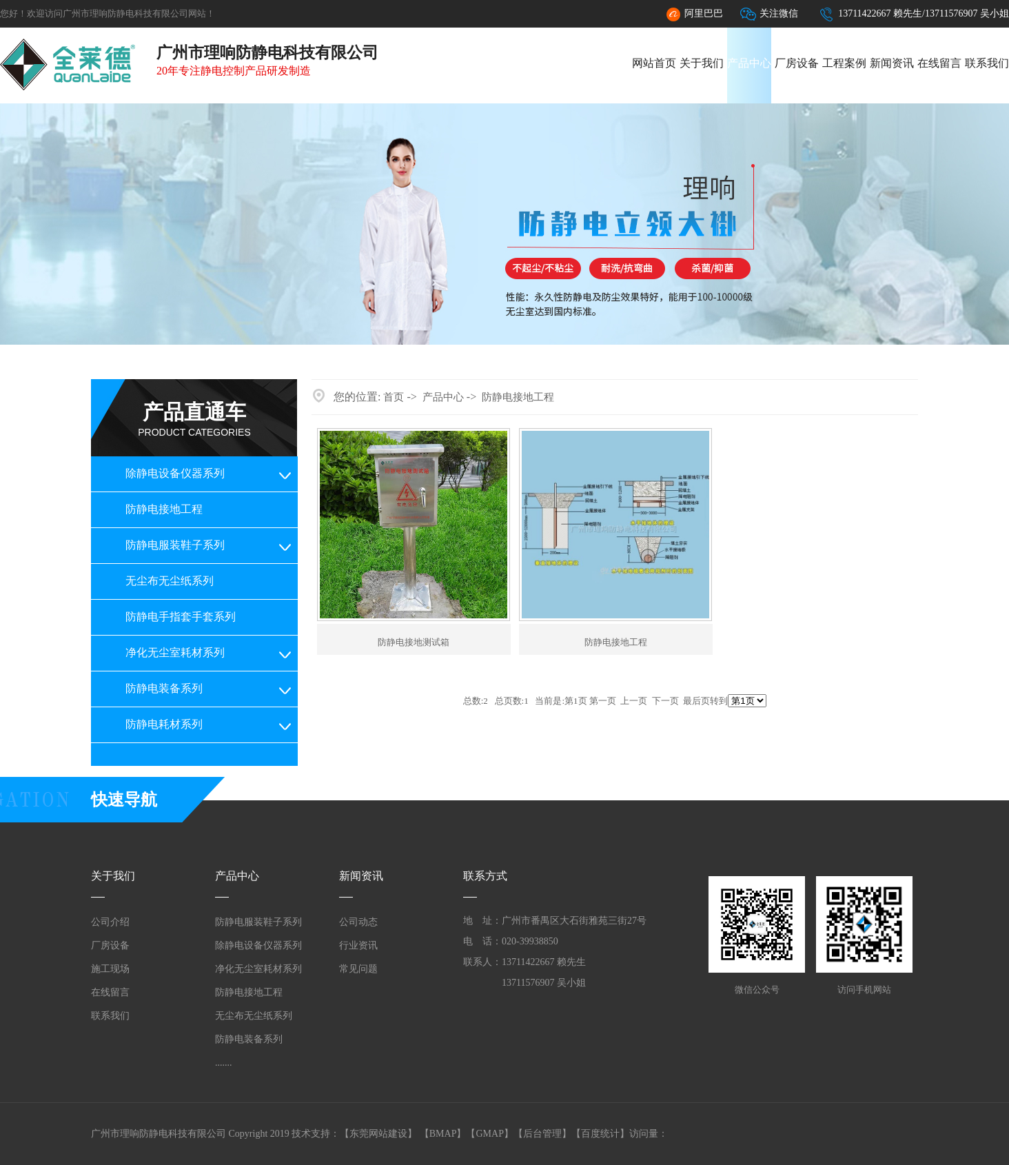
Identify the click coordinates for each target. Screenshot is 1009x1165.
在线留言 (939, 63)
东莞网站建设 (378, 1133)
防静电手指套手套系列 (180, 616)
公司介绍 (110, 922)
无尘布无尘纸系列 (169, 581)
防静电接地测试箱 (413, 642)
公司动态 (358, 922)
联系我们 (987, 63)
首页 (393, 397)
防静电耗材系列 (164, 724)
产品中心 (749, 63)
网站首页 (654, 63)
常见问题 (358, 969)
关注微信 (769, 14)
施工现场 (110, 969)
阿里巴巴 (694, 14)
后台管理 (542, 1133)
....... (223, 1062)
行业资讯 (358, 945)
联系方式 (485, 876)
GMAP (489, 1133)
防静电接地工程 (164, 509)
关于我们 (702, 63)
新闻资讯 (892, 63)
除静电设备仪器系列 (175, 473)
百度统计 (600, 1133)
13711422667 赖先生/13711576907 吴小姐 (914, 14)
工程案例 (844, 63)
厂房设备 (797, 63)
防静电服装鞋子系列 (175, 545)
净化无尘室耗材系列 (175, 652)
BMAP (443, 1133)
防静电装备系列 (164, 688)
